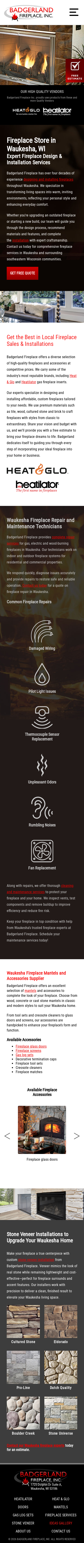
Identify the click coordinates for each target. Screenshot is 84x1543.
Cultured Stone (23, 1324)
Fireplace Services (60, 1515)
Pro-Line (23, 1370)
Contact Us (61, 1531)
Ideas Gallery (61, 1523)
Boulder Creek (23, 1416)
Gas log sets (24, 1055)
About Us (23, 1531)
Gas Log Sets (23, 1515)
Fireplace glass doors (31, 1046)
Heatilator (29, 382)
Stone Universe (61, 1416)
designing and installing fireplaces (48, 179)
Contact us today (34, 585)
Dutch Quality (61, 1370)
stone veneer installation (36, 1260)
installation (20, 240)
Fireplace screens (28, 1051)
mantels (30, 991)
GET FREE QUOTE (22, 273)
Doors (23, 1507)
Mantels (61, 1507)
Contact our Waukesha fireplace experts (35, 1445)
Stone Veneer (23, 1523)
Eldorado (61, 1324)
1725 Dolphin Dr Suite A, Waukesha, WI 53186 (46, 1487)
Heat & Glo (60, 1499)
